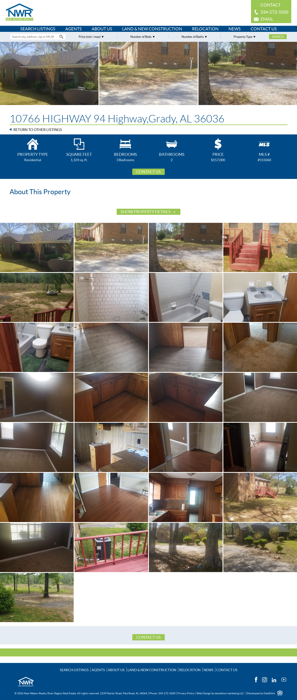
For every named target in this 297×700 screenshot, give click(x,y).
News (234, 29)
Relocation (205, 29)
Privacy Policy (186, 693)
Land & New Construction (152, 29)
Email (267, 19)
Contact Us (264, 29)
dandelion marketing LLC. (230, 693)
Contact (271, 5)
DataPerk (269, 693)
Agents (73, 29)
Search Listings (37, 29)
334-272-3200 (274, 12)
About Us (102, 29)
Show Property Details (145, 211)
